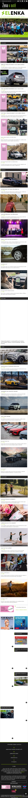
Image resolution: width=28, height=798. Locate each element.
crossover (3, 413)
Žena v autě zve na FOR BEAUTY (9, 239)
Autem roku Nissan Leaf (7, 36)
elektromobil (3, 363)
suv (2, 86)
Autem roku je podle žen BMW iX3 (10, 189)
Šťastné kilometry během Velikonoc (7, 290)
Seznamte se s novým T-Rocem (9, 391)
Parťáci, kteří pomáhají (5, 572)
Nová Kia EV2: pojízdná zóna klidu (10, 366)
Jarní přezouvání (4, 264)
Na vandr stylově (4, 598)
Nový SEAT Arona (5, 416)
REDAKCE (22, 771)
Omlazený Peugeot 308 (5, 441)
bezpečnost (3, 211)
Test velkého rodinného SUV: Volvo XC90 (12, 88)
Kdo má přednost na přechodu (9, 214)
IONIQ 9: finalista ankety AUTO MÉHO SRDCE (8, 137)
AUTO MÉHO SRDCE (5, 110)
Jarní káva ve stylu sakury (8, 523)
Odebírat (14, 781)
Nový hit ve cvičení (6, 548)
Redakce (20, 796)
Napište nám (17, 796)
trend (2, 545)
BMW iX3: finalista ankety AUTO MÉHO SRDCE (12, 64)
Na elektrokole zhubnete (8, 499)
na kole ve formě (4, 496)
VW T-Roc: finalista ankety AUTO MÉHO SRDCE (13, 113)
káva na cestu (4, 520)
